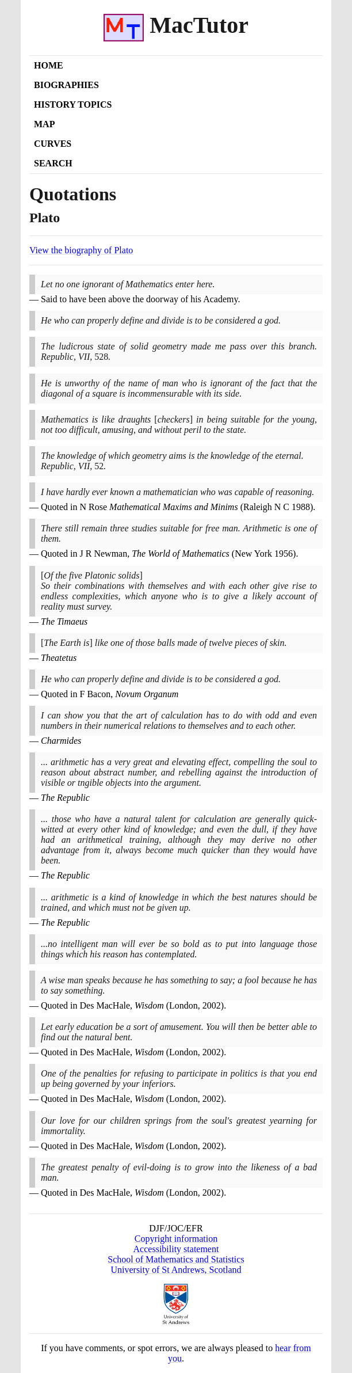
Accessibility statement (176, 1249)
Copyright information (176, 1238)
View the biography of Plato (81, 250)
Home (48, 65)
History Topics (73, 104)
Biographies (66, 85)
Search (53, 163)
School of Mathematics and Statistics (176, 1259)
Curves (52, 144)
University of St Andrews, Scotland (175, 1270)
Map (44, 124)
